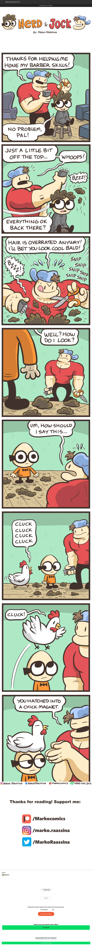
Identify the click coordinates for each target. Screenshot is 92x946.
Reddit (58, 884)
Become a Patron (46, 914)
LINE (33, 884)
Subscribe (47, 890)
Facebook (39, 884)
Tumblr (52, 884)
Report (46, 898)
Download (46, 927)
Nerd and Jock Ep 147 (13, 2)
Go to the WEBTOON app (46, 943)
